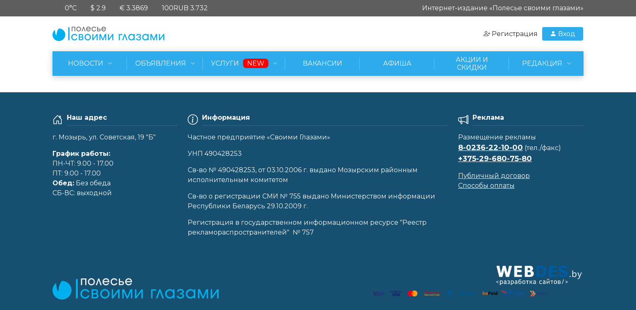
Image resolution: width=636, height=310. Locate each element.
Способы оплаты (486, 185)
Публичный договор (494, 176)
